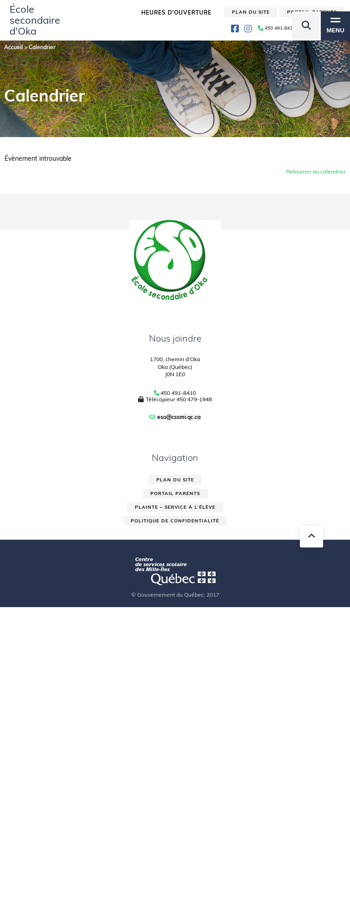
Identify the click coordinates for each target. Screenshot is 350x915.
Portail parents (175, 493)
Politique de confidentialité (175, 521)
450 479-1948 (194, 399)
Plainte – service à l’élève (175, 507)
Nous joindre (175, 338)
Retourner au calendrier (315, 171)
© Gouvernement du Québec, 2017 (175, 594)
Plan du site (175, 480)
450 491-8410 (178, 393)
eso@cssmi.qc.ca (179, 417)
